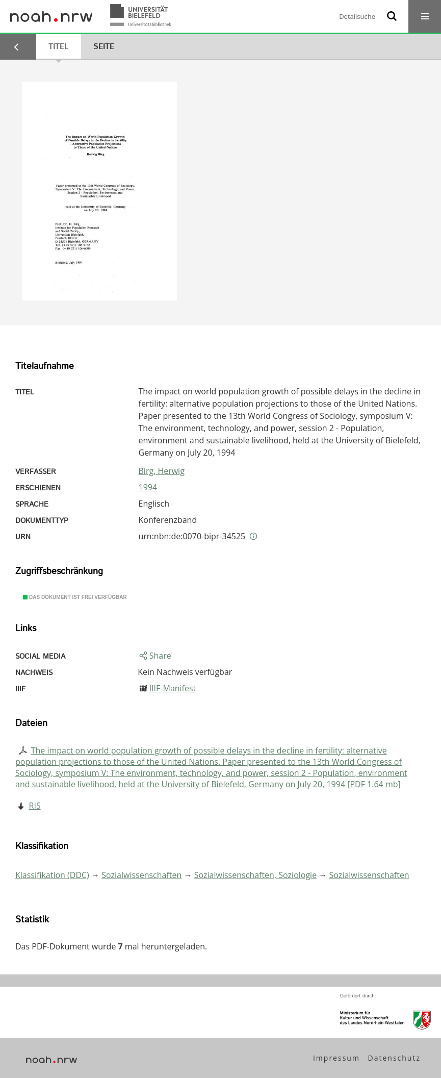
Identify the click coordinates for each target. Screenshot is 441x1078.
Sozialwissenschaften (141, 875)
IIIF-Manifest (172, 688)
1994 (148, 487)
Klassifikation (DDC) (52, 875)
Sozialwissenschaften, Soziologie (255, 875)
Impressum (336, 1058)
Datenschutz (394, 1058)
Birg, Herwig (162, 471)
